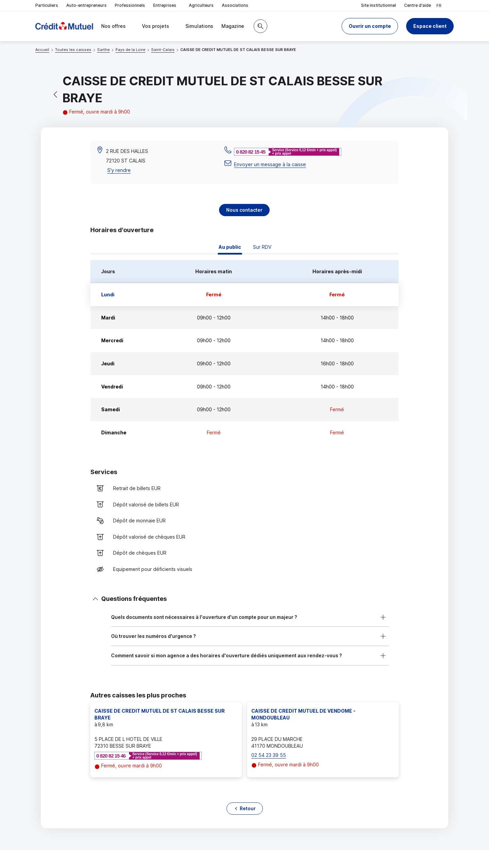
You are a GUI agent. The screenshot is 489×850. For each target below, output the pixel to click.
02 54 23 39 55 (268, 755)
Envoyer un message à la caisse (270, 164)
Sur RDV (262, 247)
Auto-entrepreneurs (86, 5)
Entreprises (167, 5)
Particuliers (46, 5)
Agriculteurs (201, 5)
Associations (235, 5)
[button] (370, 26)
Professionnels (130, 5)
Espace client (430, 26)
